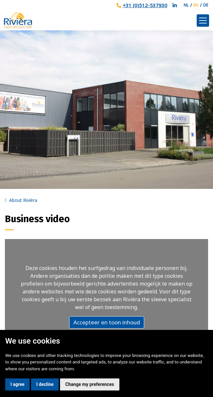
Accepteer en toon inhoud (106, 322)
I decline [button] (44, 384)
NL (186, 5)
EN (195, 5)
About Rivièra (23, 200)
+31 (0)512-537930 (145, 5)
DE (205, 5)
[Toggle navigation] (203, 20)
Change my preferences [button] (89, 384)
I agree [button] (17, 384)
